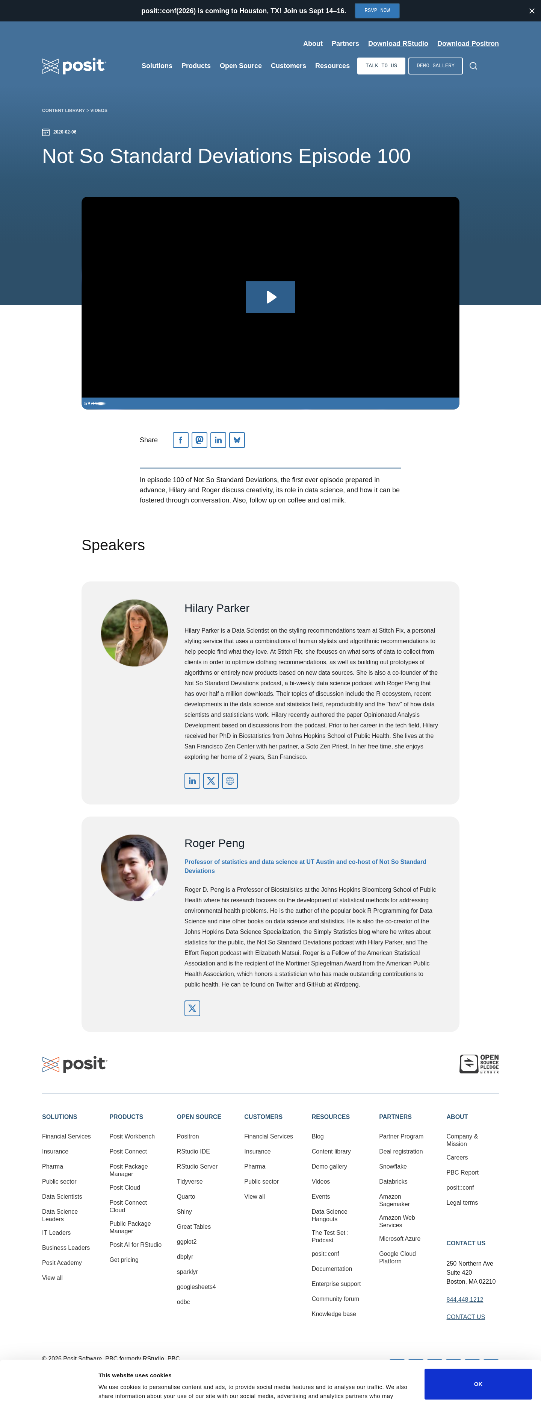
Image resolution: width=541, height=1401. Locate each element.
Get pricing (123, 1260)
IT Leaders (56, 1232)
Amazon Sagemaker (394, 1200)
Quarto (186, 1196)
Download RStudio (398, 43)
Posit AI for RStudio (135, 1245)
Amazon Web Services (397, 1221)
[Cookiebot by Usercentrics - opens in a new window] (49, 1386)
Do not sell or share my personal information (478, 1376)
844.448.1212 (465, 1299)
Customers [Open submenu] (288, 66)
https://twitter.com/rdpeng (192, 1008)
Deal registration (401, 1151)
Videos (99, 110)
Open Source (199, 1117)
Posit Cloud (124, 1187)
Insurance (55, 1151)
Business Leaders (66, 1248)
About (457, 1117)
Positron (188, 1136)
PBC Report (463, 1172)
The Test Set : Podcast (330, 1236)
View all (52, 1278)
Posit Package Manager (128, 1170)
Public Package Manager (130, 1227)
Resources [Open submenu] (332, 66)
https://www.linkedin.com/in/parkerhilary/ (192, 781)
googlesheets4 (196, 1287)
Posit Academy (62, 1263)
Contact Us (466, 1243)
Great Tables (194, 1226)
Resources (331, 1117)
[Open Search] (473, 66)
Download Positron (468, 43)
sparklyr (187, 1272)
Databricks (393, 1181)
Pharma (52, 1166)
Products (126, 1117)
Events (321, 1196)
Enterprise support (336, 1284)
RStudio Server (197, 1166)
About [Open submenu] (313, 43)
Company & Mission (462, 1140)
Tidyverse (190, 1181)
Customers (263, 1117)
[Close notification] (531, 10)
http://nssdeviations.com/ (230, 781)
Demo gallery (436, 66)
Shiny (184, 1211)
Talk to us (381, 66)
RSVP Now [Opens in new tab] (377, 10)
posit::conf (325, 1254)
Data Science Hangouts (330, 1215)
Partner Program (401, 1136)
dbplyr (185, 1257)
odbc (183, 1302)
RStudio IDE (193, 1151)
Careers (457, 1157)
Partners (395, 1117)
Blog (318, 1136)
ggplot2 (187, 1242)
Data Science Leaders (60, 1215)
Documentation (332, 1269)
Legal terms (462, 1202)
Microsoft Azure (399, 1239)
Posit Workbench (132, 1136)
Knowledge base (334, 1314)
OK (478, 1343)
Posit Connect (128, 1151)
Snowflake (393, 1166)
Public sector (59, 1181)
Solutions (59, 1117)
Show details (115, 1384)
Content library (63, 110)
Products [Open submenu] (196, 66)
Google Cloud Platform (397, 1257)
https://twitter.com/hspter (211, 781)
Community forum (335, 1299)
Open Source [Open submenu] (241, 66)
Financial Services (66, 1136)
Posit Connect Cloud (128, 1206)
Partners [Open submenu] (345, 43)
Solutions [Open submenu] (157, 66)
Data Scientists (62, 1196)
